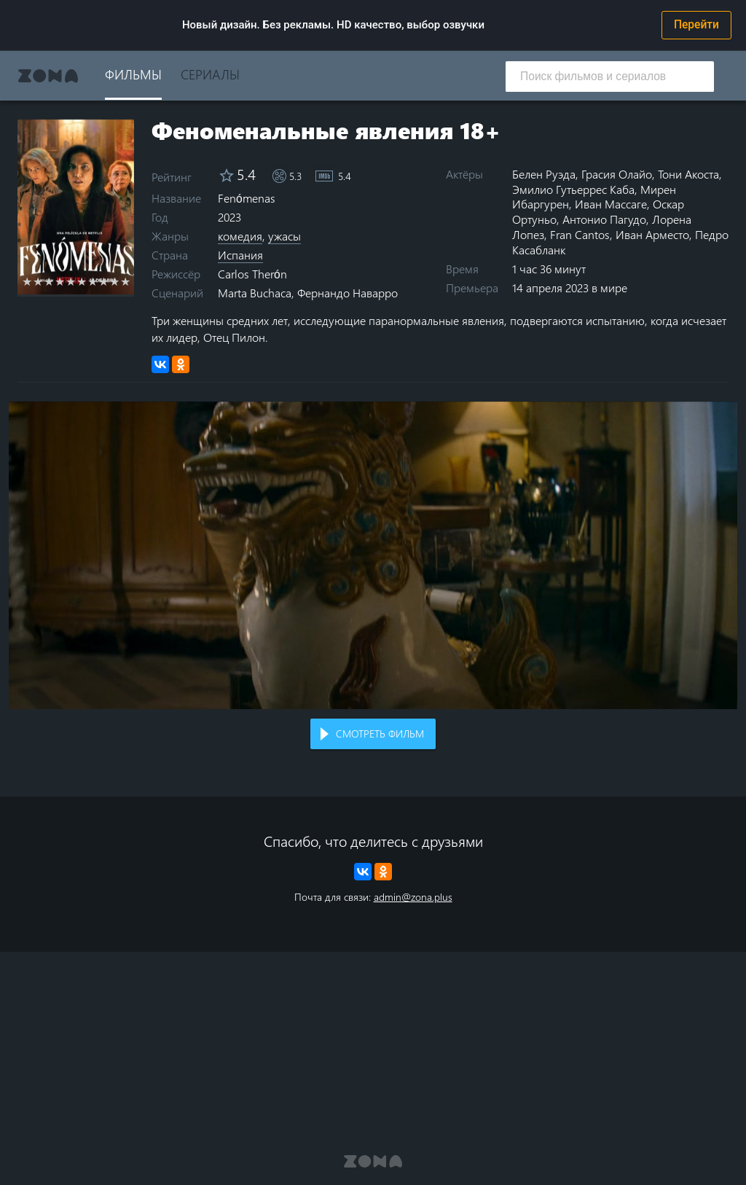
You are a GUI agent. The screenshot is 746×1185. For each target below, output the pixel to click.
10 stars (125, 281)
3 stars (49, 281)
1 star (27, 281)
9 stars (114, 281)
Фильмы (133, 74)
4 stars (60, 281)
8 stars (103, 281)
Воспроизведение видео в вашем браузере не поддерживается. (373, 555)
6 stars (81, 281)
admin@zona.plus (413, 897)
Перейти (696, 24)
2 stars (38, 281)
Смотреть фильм (380, 733)
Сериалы (210, 74)
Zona (48, 76)
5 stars (71, 281)
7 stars (92, 281)
